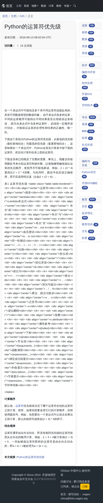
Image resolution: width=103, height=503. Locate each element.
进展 (88, 25)
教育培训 (90, 224)
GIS (22, 16)
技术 (88, 65)
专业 (89, 117)
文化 (88, 231)
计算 (51, 5)
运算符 (19, 405)
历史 (87, 206)
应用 (87, 138)
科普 (88, 238)
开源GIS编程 (89, 185)
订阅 (84, 486)
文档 (18, 5)
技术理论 (87, 215)
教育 (89, 199)
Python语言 (89, 174)
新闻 (88, 32)
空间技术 (90, 105)
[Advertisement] (38, 80)
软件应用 (87, 85)
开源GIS (87, 96)
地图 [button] (34, 5)
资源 (26, 5)
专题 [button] (66, 5)
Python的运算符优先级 (31, 457)
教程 (58, 5)
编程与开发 (88, 74)
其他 (88, 53)
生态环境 (87, 147)
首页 (7, 6)
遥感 (88, 124)
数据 (43, 5)
